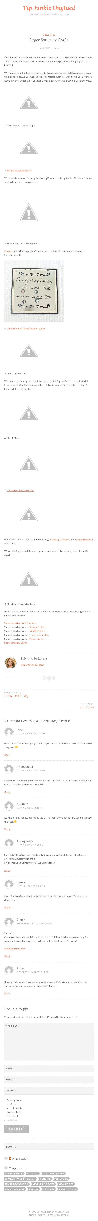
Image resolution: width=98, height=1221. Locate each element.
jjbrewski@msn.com (15, 948)
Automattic (61, 1215)
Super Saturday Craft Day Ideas (20, 623)
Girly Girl (49, 35)
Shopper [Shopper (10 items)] (48, 1189)
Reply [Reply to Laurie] (7, 907)
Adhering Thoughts (60, 539)
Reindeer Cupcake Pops (19, 170)
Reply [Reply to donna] (7, 754)
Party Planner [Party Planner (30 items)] (15, 1189)
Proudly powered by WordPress (49, 1212)
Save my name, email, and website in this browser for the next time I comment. (15, 1110)
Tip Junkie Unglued (49, 8)
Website (11, 1090)
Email (10, 1079)
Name (10, 1068)
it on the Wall (84, 539)
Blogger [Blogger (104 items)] (32, 1173)
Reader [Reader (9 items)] (34, 1189)
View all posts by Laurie (32, 664)
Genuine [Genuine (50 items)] (45, 1178)
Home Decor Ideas (39, 634)
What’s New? (19, 1158)
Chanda (8, 250)
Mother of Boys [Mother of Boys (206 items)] (43, 1184)
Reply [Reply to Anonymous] (7, 791)
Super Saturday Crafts (15, 642)
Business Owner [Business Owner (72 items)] (53, 1173)
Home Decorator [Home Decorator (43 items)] (16, 1184)
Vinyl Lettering (37, 630)
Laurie (56, 48)
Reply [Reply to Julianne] (7, 829)
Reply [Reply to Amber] (7, 993)
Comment (12, 1026)
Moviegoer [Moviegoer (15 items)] (66, 1184)
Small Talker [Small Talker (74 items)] (67, 1189)
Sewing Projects (37, 627)
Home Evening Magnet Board (26, 328)
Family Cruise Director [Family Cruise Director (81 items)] (20, 1178)
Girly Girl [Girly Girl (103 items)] (61, 1178)
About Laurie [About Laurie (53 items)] (14, 1173)
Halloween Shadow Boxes (20, 490)
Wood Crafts (36, 638)
